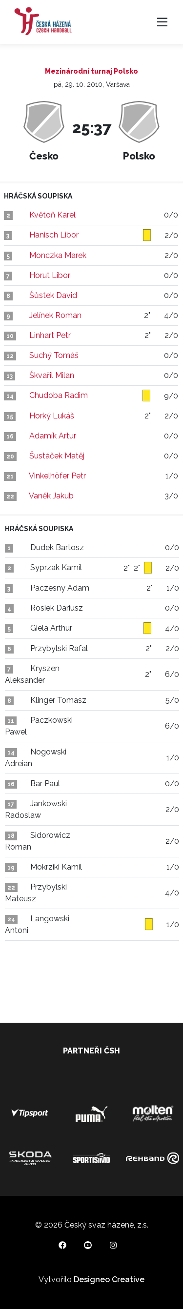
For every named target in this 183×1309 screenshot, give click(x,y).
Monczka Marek (57, 255)
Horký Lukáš (51, 415)
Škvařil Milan (51, 375)
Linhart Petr (50, 335)
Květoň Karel (52, 214)
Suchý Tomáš (54, 355)
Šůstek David (53, 295)
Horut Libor (49, 275)
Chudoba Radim (58, 395)
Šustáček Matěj (56, 455)
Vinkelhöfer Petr (57, 475)
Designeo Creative (109, 1279)
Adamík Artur (52, 435)
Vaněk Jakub (51, 495)
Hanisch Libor (54, 234)
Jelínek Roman (55, 315)
